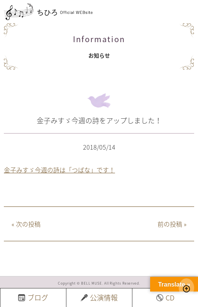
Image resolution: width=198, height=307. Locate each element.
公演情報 (99, 297)
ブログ (33, 297)
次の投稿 (26, 224)
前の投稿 (171, 224)
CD (165, 297)
